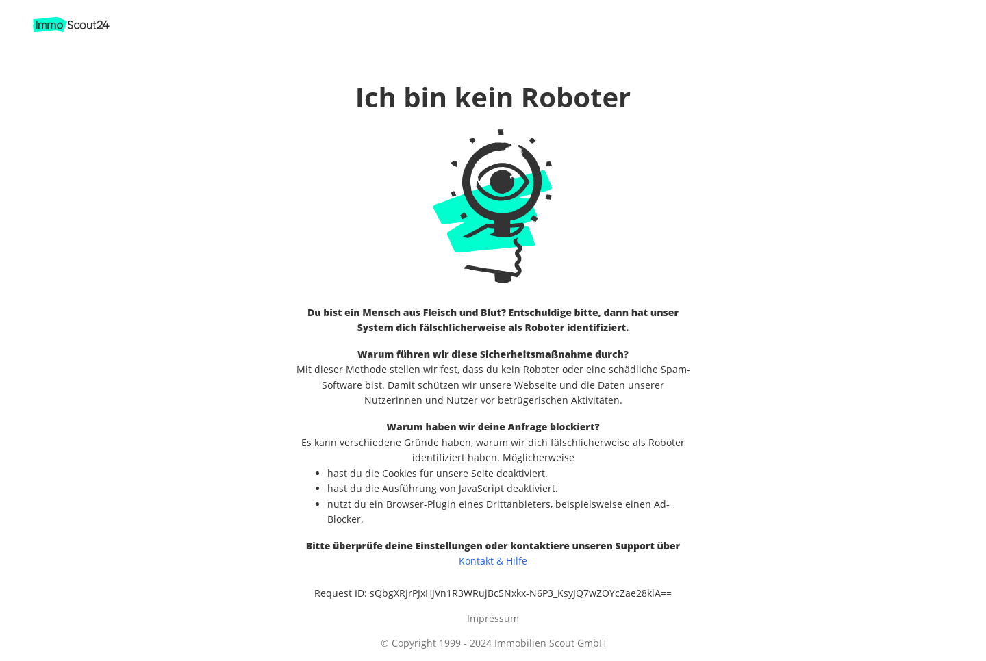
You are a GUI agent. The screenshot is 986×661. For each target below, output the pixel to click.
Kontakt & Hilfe (493, 560)
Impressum (493, 618)
